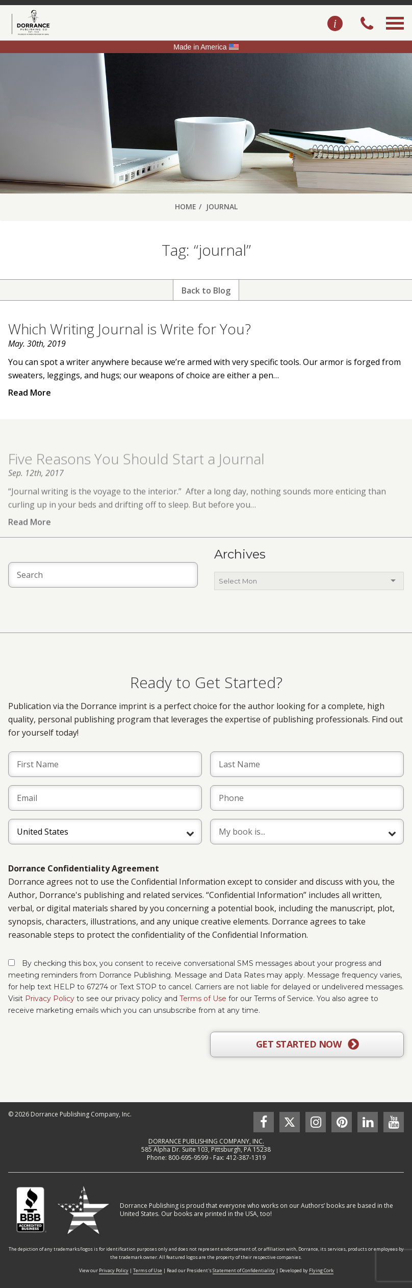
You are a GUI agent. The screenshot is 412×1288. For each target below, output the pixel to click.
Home (185, 206)
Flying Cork (321, 1270)
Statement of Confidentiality (244, 1270)
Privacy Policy (49, 998)
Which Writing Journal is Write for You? (129, 328)
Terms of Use (202, 998)
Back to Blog (206, 290)
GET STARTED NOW (307, 1044)
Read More (29, 392)
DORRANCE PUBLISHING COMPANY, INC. (206, 1141)
